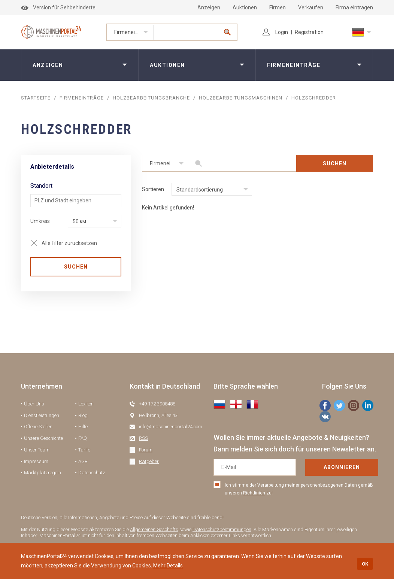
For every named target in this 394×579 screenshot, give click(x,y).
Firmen (277, 7)
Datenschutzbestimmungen (222, 529)
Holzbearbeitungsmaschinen (240, 98)
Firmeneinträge (132, 32)
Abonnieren (342, 467)
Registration (309, 32)
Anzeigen (208, 7)
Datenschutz (91, 472)
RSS (143, 438)
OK (365, 564)
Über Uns (34, 404)
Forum (145, 450)
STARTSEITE (36, 98)
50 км (79, 221)
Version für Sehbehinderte (58, 7)
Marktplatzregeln (42, 472)
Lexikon (86, 404)
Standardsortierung (199, 190)
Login (275, 32)
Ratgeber (149, 461)
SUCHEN (76, 267)
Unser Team (36, 450)
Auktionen (245, 7)
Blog (83, 415)
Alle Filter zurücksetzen (69, 243)
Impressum (36, 461)
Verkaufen (310, 7)
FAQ (82, 438)
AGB (83, 461)
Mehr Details (168, 566)
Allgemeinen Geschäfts (154, 529)
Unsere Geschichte (43, 438)
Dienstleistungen (41, 415)
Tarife (84, 450)
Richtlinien (254, 493)
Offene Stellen (38, 426)
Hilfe (83, 426)
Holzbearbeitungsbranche (151, 98)
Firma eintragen (354, 7)
